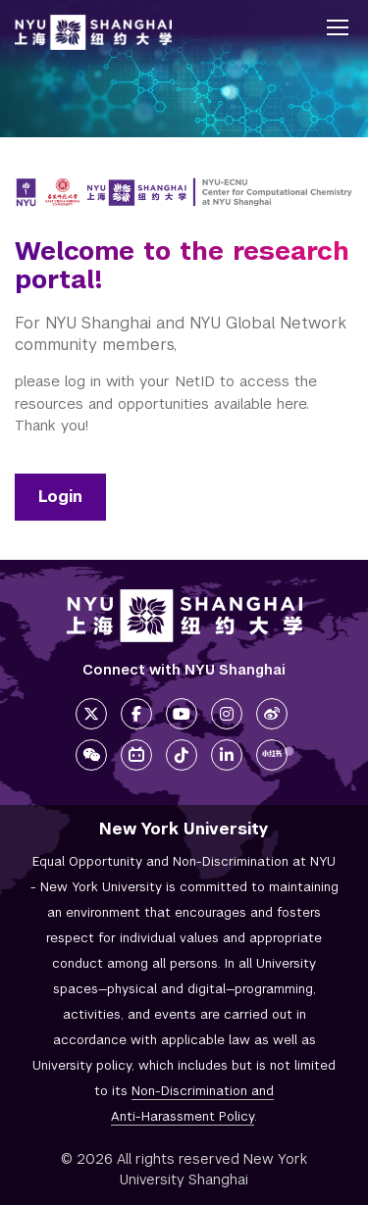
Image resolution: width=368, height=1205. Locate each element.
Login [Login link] (60, 496)
